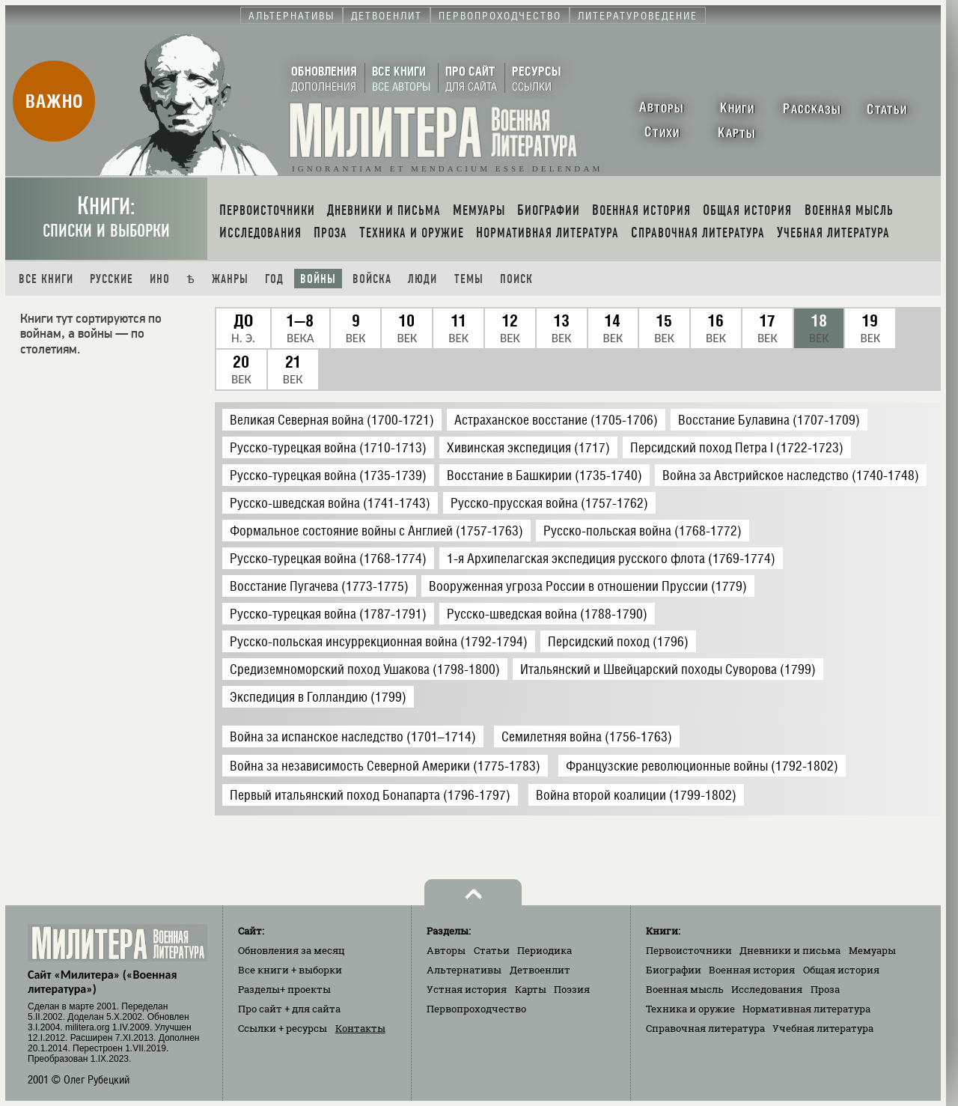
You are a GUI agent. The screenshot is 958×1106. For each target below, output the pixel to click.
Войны (318, 279)
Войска (372, 279)
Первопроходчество (476, 1008)
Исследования (766, 989)
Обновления (291, 950)
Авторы (446, 950)
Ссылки (282, 1028)
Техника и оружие (690, 1008)
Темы (468, 279)
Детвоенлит (540, 969)
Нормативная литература (806, 1008)
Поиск (516, 279)
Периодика (544, 950)
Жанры (230, 279)
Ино (160, 279)
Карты (530, 989)
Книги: (106, 216)
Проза (825, 989)
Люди (422, 279)
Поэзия (572, 989)
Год (274, 279)
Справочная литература (705, 1028)
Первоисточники (689, 950)
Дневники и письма (789, 950)
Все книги (46, 279)
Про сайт (289, 1008)
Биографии (673, 969)
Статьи (492, 950)
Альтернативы (464, 969)
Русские (111, 279)
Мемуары (872, 950)
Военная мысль (685, 989)
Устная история (467, 989)
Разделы (284, 989)
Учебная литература (822, 1028)
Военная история (752, 969)
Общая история (841, 969)
